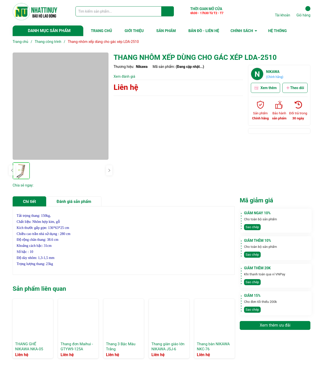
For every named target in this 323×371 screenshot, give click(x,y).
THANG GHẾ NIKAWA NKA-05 (29, 346)
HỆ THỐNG (277, 31)
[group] (61, 106)
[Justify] (167, 11)
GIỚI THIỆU (134, 31)
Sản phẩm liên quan (39, 288)
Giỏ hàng (303, 11)
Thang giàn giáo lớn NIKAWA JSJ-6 (167, 346)
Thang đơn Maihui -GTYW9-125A (77, 346)
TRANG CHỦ (101, 31)
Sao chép (252, 227)
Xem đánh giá (124, 76)
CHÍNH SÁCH (241, 31)
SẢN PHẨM (166, 31)
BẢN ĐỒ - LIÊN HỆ (204, 31)
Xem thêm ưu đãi (275, 325)
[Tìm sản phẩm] (124, 11)
